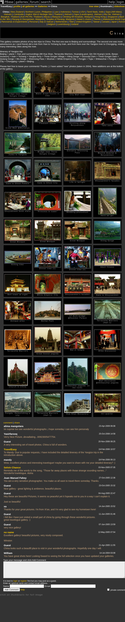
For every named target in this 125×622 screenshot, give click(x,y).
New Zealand (17, 12)
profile (17, 6)
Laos (56, 12)
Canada (105, 21)
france (122, 21)
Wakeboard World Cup (114, 19)
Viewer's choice (83, 19)
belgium (52, 24)
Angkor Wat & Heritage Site (38, 14)
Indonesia (65, 12)
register (23, 581)
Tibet (71, 21)
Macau (47, 16)
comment (7, 422)
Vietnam (68, 14)
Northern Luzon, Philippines (38, 12)
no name (9, 532)
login (15, 581)
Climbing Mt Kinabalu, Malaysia (77, 16)
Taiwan (96, 21)
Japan (114, 21)
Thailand (58, 14)
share (17, 422)
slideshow (119, 6)
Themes (97, 19)
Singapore (112, 16)
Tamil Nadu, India (95, 12)
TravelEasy (10, 449)
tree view (94, 6)
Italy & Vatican (47, 21)
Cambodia (19, 14)
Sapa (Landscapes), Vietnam (88, 14)
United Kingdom (83, 21)
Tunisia (75, 12)
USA (82, 12)
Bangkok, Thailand (10, 16)
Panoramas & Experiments (14, 21)
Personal (33, 21)
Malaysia (56, 16)
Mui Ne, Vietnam (112, 14)
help (23, 589)
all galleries (28, 6)
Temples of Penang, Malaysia (60, 19)
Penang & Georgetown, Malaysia (28, 19)
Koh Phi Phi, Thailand (31, 16)
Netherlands (61, 21)
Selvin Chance (12, 467)
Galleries (42, 6)
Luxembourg (63, 24)
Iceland (74, 24)
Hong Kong (100, 16)
